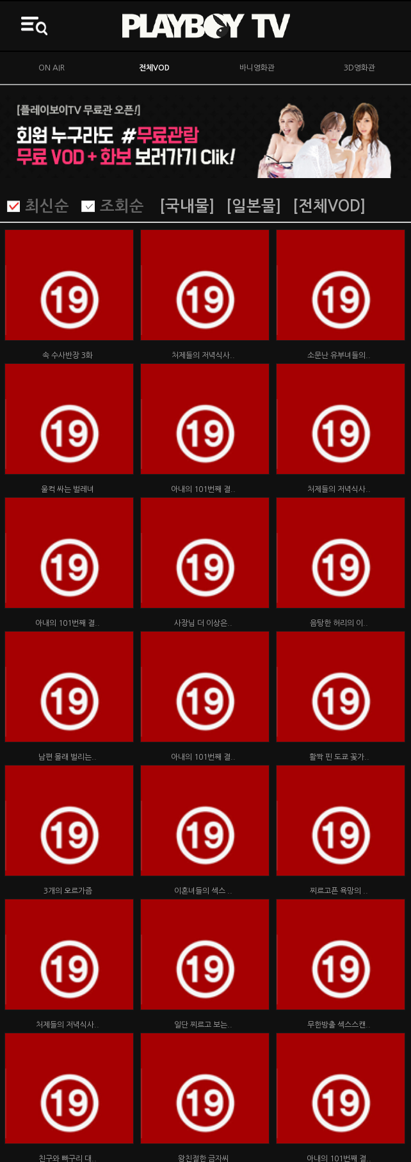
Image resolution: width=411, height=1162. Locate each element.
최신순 (47, 206)
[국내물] (186, 206)
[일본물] (253, 206)
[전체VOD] (329, 206)
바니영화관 (257, 68)
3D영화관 (359, 68)
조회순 (122, 206)
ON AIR (51, 68)
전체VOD (154, 68)
